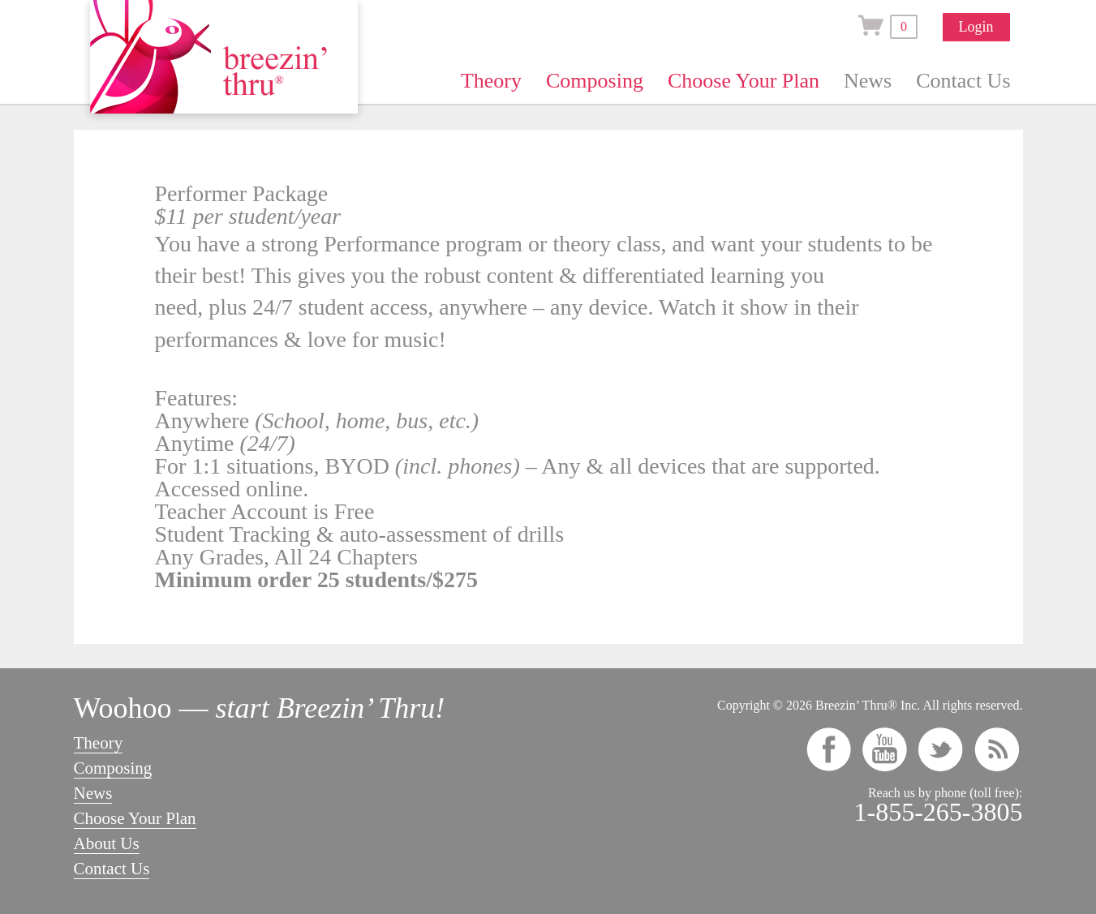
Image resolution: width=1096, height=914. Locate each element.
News (868, 80)
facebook (828, 749)
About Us (107, 843)
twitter (940, 749)
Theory (491, 80)
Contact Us (963, 80)
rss (996, 749)
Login (976, 27)
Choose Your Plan (743, 80)
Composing (594, 80)
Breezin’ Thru (224, 57)
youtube (884, 749)
